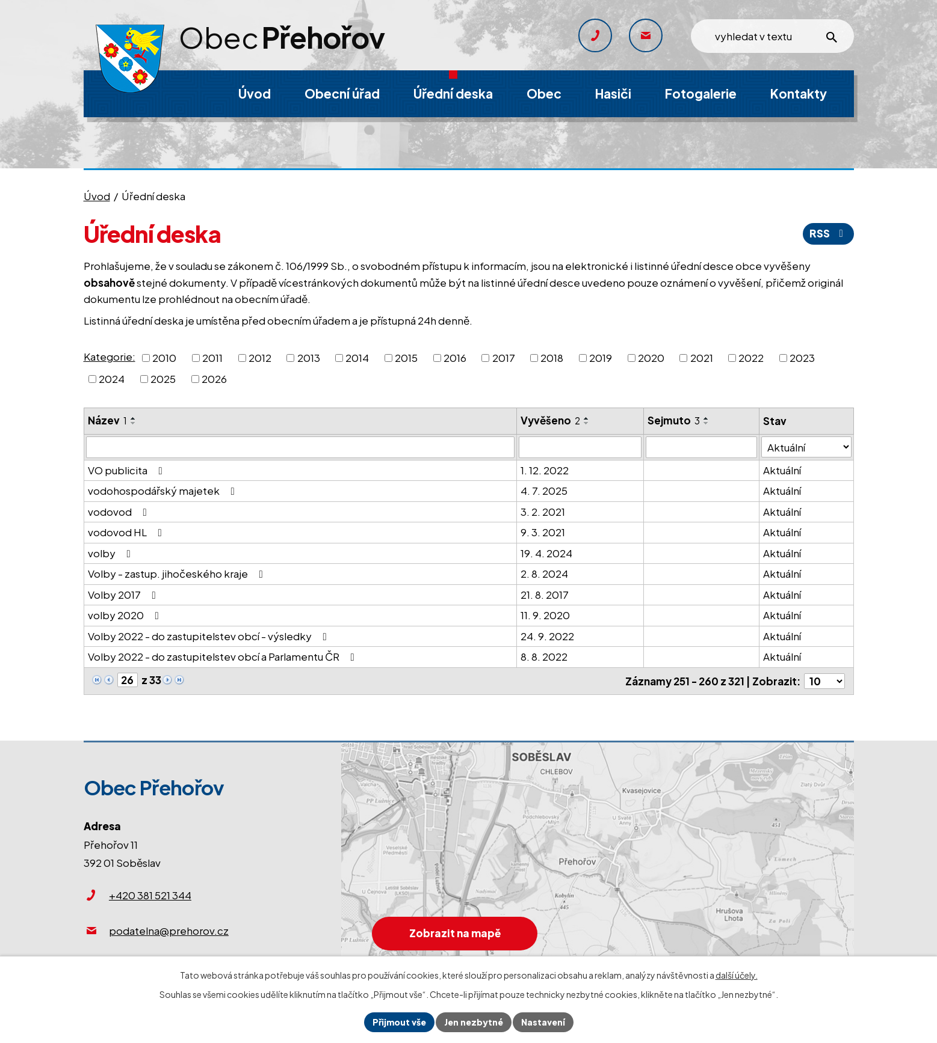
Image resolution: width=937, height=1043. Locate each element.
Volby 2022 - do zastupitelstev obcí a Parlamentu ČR (223, 656)
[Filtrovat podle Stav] (807, 446)
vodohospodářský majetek (164, 490)
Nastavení (543, 1022)
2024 (112, 378)
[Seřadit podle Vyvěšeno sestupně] (586, 423)
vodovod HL (127, 532)
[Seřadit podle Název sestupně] (133, 423)
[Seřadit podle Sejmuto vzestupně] (706, 418)
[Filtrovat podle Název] (300, 447)
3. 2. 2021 (543, 511)
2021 (701, 357)
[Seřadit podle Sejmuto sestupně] (706, 423)
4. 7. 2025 (544, 490)
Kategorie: (109, 356)
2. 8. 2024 (544, 573)
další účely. (737, 975)
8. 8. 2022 (544, 656)
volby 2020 (126, 615)
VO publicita (127, 470)
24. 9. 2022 (547, 636)
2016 (455, 357)
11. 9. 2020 (545, 615)
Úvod (97, 196)
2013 (308, 357)
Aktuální (783, 470)
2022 (751, 357)
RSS (828, 233)
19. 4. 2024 (546, 553)
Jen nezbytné (473, 1022)
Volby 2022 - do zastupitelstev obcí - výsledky (210, 636)
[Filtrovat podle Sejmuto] (701, 447)
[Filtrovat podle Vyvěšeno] (580, 447)
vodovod (120, 511)
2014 (357, 357)
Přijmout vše (399, 1022)
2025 (163, 378)
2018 (551, 357)
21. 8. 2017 (545, 594)
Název (107, 420)
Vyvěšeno (550, 420)
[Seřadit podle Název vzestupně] (133, 418)
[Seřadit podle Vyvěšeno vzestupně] (586, 418)
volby (111, 553)
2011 (212, 357)
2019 (600, 357)
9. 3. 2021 (543, 532)
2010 (164, 357)
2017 (503, 357)
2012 (260, 357)
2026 (214, 378)
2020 (651, 357)
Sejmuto (674, 420)
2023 (802, 357)
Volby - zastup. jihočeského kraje (178, 573)
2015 (406, 357)
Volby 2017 (124, 594)
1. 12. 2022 (545, 470)
